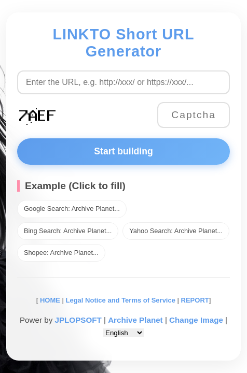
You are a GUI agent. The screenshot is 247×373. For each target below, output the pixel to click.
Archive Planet (135, 319)
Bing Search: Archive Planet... (68, 231)
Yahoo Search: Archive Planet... (176, 231)
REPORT (195, 300)
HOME (49, 300)
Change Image (196, 319)
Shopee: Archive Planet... (61, 252)
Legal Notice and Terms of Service (120, 300)
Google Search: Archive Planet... (72, 208)
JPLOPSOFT (77, 319)
